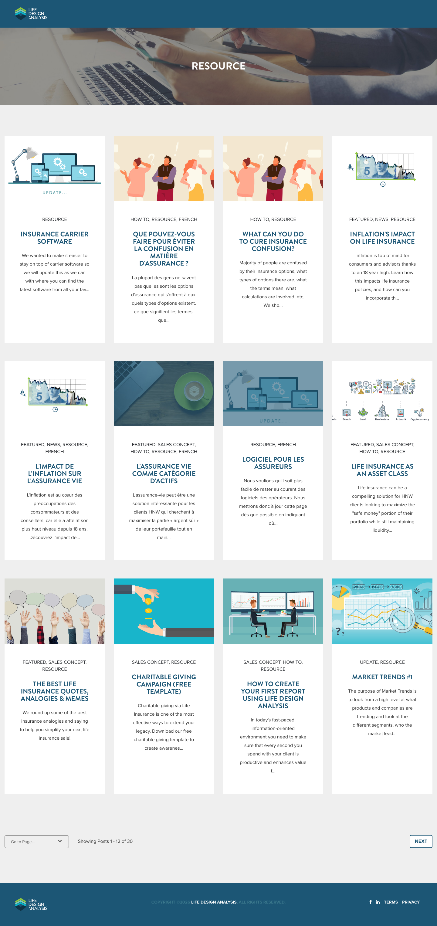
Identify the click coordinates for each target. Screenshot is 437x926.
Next (421, 841)
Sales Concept (176, 444)
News (381, 219)
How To (139, 219)
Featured (361, 219)
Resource (54, 219)
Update (369, 662)
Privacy (411, 902)
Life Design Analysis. (214, 902)
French (188, 219)
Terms (391, 902)
